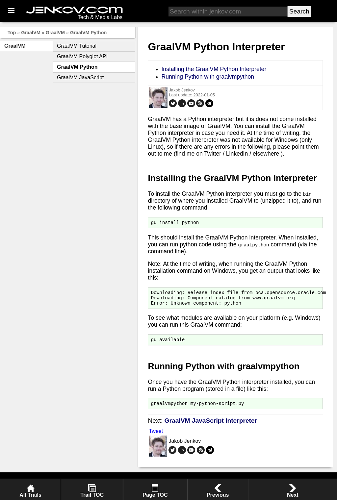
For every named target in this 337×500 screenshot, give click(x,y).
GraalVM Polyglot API (82, 56)
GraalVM (30, 32)
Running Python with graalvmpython (207, 76)
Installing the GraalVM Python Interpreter (213, 69)
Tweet (156, 437)
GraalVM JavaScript (80, 77)
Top (12, 32)
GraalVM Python (88, 32)
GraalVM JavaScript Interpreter (211, 426)
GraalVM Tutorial (76, 46)
